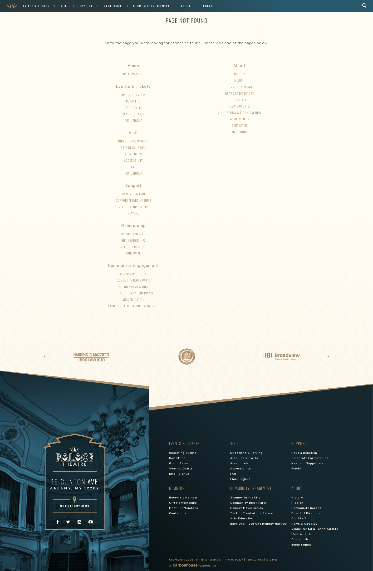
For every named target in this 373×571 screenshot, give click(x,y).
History (239, 74)
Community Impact (239, 87)
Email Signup (133, 120)
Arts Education (133, 300)
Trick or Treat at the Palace (133, 293)
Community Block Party (133, 280)
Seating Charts (133, 114)
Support (86, 6)
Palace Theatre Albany (12, 6)
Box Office (133, 101)
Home (133, 65)
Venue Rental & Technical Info (239, 113)
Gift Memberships (133, 240)
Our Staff (239, 100)
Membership (113, 6)
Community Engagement (151, 6)
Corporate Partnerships (133, 200)
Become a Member (133, 234)
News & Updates (239, 106)
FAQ (133, 167)
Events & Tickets (36, 6)
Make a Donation (133, 194)
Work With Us (239, 119)
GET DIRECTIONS (74, 505)
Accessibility (133, 160)
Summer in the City (133, 274)
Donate (208, 6)
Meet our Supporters (133, 207)
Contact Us (239, 125)
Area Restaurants (133, 148)
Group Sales (133, 108)
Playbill (133, 213)
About (186, 6)
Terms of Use (254, 559)
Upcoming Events (133, 95)
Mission (239, 80)
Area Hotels (133, 154)
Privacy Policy (234, 559)
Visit (64, 6)
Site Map (272, 559)
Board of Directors (239, 93)
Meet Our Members (133, 247)
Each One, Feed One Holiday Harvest (133, 306)
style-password (133, 74)
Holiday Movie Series (133, 287)
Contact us (133, 253)
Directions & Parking (133, 141)
